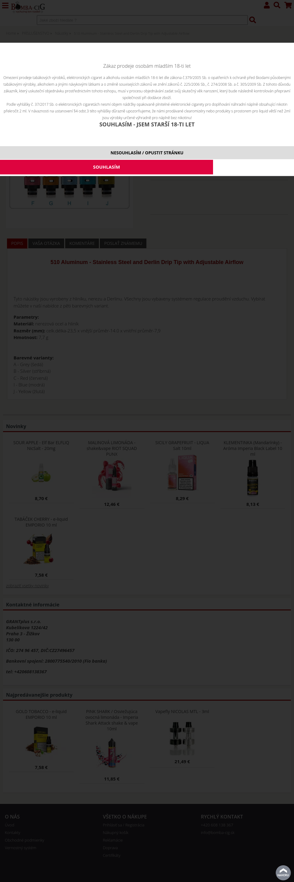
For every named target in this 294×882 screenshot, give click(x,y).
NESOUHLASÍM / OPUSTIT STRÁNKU (146, 153)
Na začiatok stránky (283, 872)
